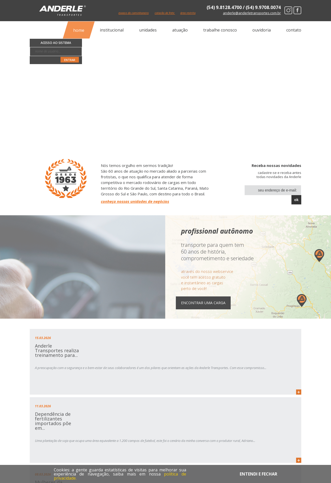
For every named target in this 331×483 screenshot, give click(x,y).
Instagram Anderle (288, 10)
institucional (112, 30)
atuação (180, 30)
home (78, 30)
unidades (148, 30)
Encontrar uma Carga (208, 302)
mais (93, 392)
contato (293, 30)
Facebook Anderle (297, 10)
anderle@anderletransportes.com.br (252, 13)
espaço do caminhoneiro (137, 13)
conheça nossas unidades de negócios (135, 201)
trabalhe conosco (220, 30)
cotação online (190, 432)
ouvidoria (261, 30)
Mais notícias (282, 407)
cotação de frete (176, 13)
